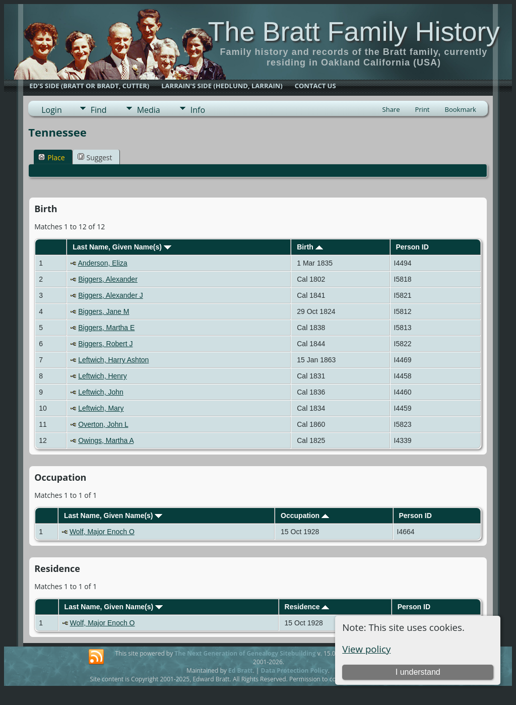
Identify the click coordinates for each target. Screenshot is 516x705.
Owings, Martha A (106, 440)
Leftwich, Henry (102, 376)
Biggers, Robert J (105, 344)
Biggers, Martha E (106, 328)
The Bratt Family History (353, 31)
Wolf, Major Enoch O (102, 532)
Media (148, 109)
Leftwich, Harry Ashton (113, 360)
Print (422, 109)
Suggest (95, 157)
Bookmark (460, 109)
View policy (366, 649)
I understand (418, 672)
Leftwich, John (100, 392)
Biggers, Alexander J (110, 295)
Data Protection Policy (294, 670)
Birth (310, 247)
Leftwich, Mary (100, 408)
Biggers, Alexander (108, 279)
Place (51, 157)
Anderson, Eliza (102, 263)
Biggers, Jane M (103, 311)
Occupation (305, 515)
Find (99, 109)
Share (391, 109)
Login (51, 109)
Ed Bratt (240, 670)
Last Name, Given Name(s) (122, 247)
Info (197, 109)
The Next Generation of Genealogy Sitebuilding (244, 653)
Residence (307, 607)
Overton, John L (103, 424)
